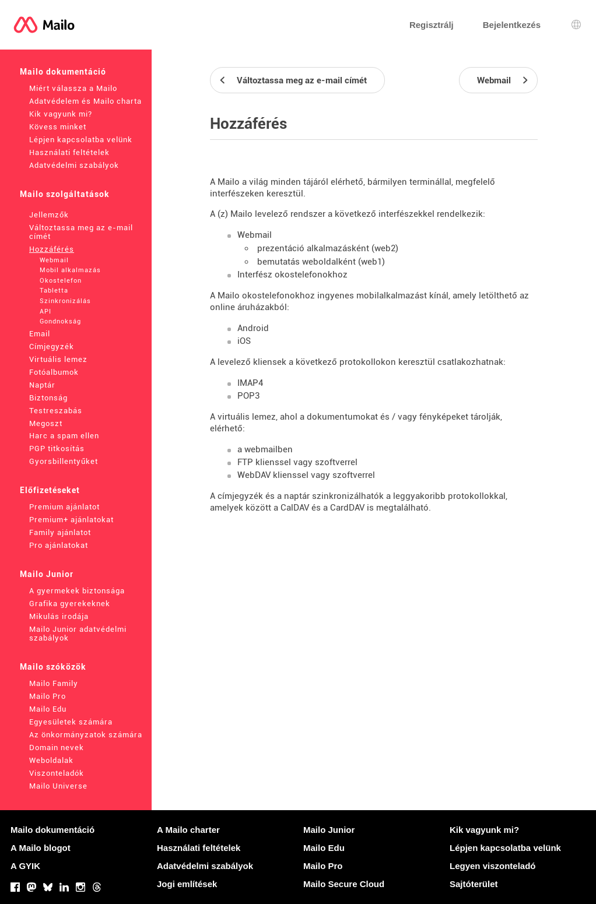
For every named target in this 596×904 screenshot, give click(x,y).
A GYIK (25, 866)
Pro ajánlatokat (58, 545)
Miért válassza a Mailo (73, 88)
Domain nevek (56, 747)
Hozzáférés (51, 249)
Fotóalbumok (54, 372)
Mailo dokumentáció (63, 71)
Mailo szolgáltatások (65, 194)
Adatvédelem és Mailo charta (85, 101)
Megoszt (45, 423)
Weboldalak (51, 760)
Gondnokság (60, 321)
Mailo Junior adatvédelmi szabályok (78, 633)
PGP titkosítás (57, 448)
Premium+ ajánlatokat (71, 519)
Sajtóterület (474, 884)
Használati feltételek (69, 152)
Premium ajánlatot (64, 506)
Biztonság (48, 397)
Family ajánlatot (60, 532)
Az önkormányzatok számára (85, 734)
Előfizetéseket (50, 490)
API (45, 311)
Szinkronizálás (65, 301)
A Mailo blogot (40, 848)
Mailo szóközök (53, 666)
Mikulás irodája (59, 616)
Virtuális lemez (58, 359)
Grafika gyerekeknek (69, 603)
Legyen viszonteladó (493, 866)
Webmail (54, 260)
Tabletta (54, 290)
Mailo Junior (46, 574)
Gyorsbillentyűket (63, 461)
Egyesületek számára (71, 721)
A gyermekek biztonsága (77, 590)
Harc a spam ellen (64, 435)
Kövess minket (57, 126)
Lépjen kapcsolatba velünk (80, 139)
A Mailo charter (188, 830)
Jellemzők (49, 214)
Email (39, 333)
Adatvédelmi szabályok (74, 165)
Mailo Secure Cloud (343, 884)
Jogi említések (187, 884)
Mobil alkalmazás (70, 270)
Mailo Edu (47, 709)
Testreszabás (55, 410)
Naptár (42, 385)
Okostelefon (61, 280)
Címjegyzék (51, 346)
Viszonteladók (56, 773)
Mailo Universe (58, 786)
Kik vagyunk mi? (60, 114)
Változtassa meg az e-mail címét (81, 232)
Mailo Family (53, 683)
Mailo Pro (47, 696)
